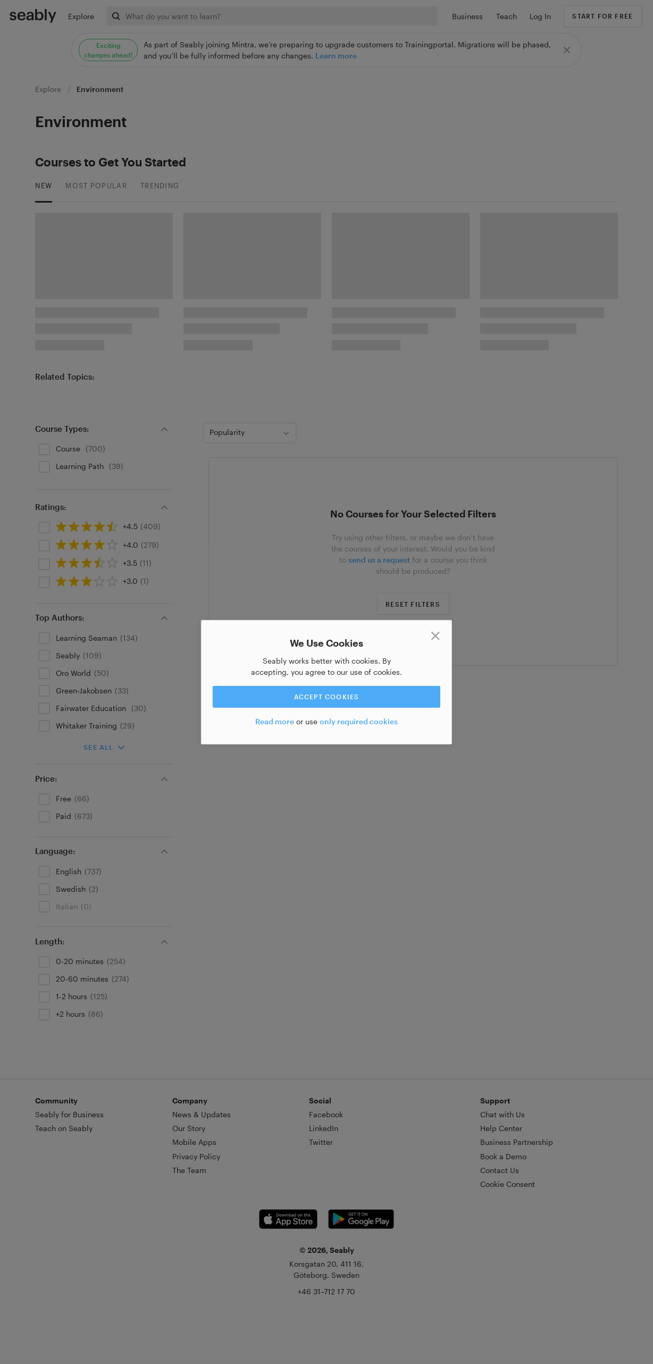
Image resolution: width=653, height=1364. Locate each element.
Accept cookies (326, 696)
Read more (274, 721)
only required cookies (359, 721)
